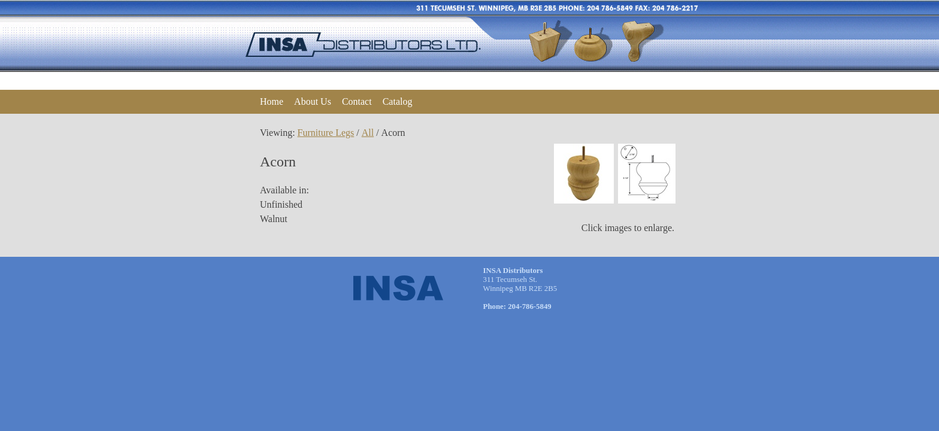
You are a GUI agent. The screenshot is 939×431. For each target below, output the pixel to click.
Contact (357, 101)
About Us (312, 101)
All (368, 133)
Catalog (398, 101)
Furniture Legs (326, 133)
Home (271, 101)
